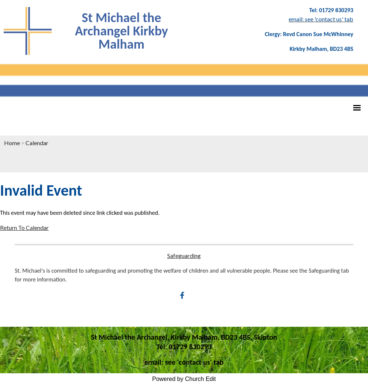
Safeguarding (184, 255)
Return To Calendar (24, 227)
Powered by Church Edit (184, 379)
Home (12, 142)
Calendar (36, 142)
